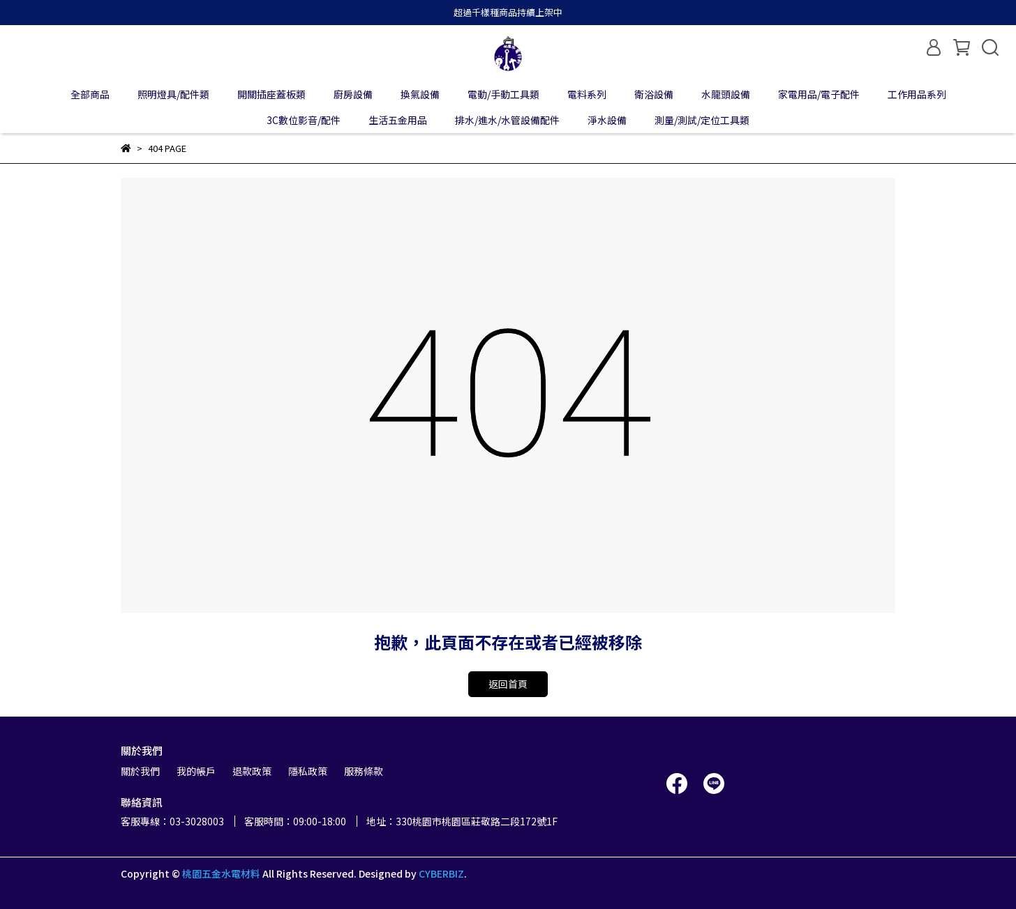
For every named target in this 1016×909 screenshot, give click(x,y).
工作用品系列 (917, 94)
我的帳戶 (196, 771)
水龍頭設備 (725, 94)
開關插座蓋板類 (271, 94)
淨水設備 (607, 120)
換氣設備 (420, 94)
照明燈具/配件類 (173, 94)
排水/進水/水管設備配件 (507, 120)
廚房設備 (353, 94)
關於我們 (140, 771)
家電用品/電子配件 (819, 94)
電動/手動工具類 (503, 94)
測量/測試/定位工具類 (702, 120)
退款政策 (251, 771)
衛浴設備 (653, 94)
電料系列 (586, 94)
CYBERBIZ (441, 873)
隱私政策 (307, 771)
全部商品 (90, 94)
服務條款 (363, 771)
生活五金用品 (397, 120)
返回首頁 (508, 684)
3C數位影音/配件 (304, 120)
